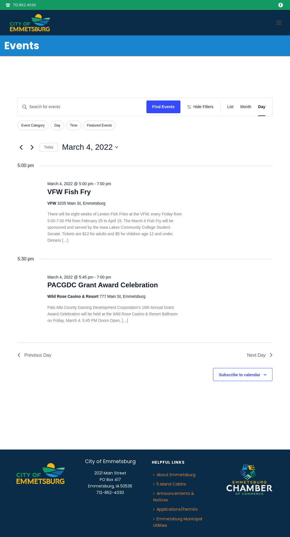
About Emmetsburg (174, 475)
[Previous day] (21, 147)
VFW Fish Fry (69, 192)
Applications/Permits (175, 509)
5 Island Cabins (169, 484)
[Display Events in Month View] (245, 107)
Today (48, 147)
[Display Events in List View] (230, 107)
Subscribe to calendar (239, 375)
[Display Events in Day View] (261, 107)
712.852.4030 (24, 5)
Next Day (259, 355)
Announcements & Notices (173, 497)
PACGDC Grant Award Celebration (102, 285)
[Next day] (32, 147)
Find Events (163, 106)
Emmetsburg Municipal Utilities (177, 522)
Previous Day (34, 355)
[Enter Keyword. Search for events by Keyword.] (82, 107)
